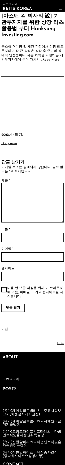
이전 (4, 329)
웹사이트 (8, 268)
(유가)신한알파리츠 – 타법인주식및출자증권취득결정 (32, 443)
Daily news (9, 143)
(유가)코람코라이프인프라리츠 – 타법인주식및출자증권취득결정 (32, 433)
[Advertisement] (32, 102)
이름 (5, 229)
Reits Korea (17, 9)
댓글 (5, 180)
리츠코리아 (11, 379)
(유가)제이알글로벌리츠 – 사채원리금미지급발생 (32, 423)
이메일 (7, 249)
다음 (60, 343)
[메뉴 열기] (60, 9)
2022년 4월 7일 (12, 135)
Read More (50, 59)
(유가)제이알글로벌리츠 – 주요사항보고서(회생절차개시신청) (32, 412)
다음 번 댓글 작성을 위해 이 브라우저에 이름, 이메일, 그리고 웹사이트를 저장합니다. (35, 292)
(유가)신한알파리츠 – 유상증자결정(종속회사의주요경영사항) (30, 454)
